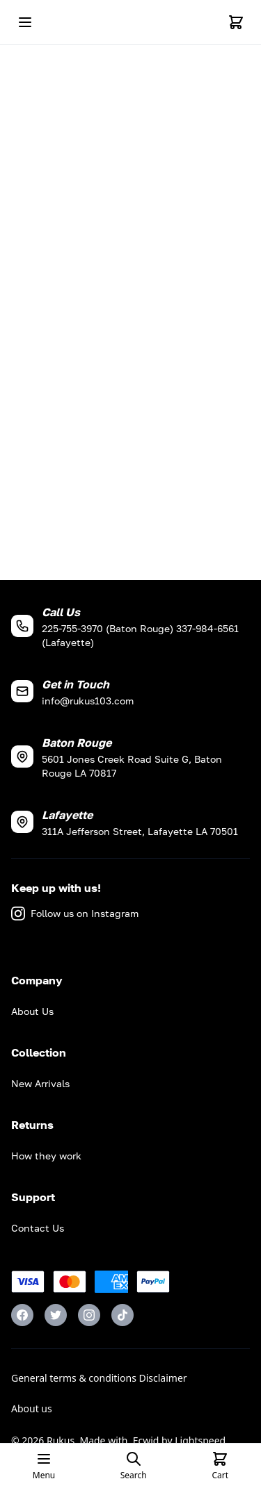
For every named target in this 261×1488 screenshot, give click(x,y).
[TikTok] (122, 1315)
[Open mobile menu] (25, 22)
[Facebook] (22, 1315)
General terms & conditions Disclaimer (99, 1377)
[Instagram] (89, 1315)
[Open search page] (133, 1466)
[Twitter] (56, 1315)
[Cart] (236, 22)
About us (31, 1408)
